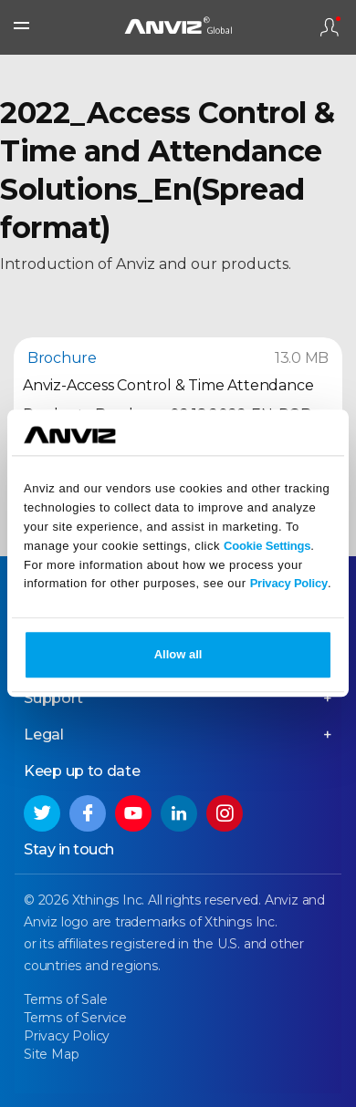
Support (53, 698)
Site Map (51, 1054)
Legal (44, 734)
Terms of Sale (65, 999)
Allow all (178, 655)
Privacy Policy (289, 584)
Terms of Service (75, 1017)
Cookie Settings (267, 546)
